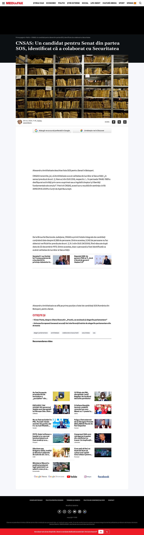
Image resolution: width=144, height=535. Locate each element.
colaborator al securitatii (70, 333)
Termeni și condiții (73, 500)
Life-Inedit (95, 3)
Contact (111, 500)
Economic (51, 3)
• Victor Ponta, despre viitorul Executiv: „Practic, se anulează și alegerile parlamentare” (70, 320)
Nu (107, 532)
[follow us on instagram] (88, 477)
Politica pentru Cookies (54, 500)
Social (85, 3)
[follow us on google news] (40, 477)
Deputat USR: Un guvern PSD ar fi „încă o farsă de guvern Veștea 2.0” (83, 259)
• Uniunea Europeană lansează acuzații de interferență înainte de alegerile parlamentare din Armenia (72, 324)
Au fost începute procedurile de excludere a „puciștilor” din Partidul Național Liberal (40, 395)
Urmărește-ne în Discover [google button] (92, 130)
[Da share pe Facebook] (113, 122)
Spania (130, 3)
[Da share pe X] (119, 122)
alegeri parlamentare (41, 333)
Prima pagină (20, 37)
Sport (122, 3)
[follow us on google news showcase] (56, 477)
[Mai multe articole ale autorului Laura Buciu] (19, 122)
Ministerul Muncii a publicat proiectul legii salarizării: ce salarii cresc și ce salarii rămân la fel (41, 466)
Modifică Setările (72, 505)
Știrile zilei (38, 3)
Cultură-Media (110, 3)
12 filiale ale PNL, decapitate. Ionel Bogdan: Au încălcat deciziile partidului (82, 395)
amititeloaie (55, 333)
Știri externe (73, 3)
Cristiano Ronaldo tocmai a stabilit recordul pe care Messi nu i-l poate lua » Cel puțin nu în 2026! (83, 408)
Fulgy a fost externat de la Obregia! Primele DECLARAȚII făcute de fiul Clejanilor (83, 423)
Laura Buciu (27, 123)
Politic (61, 3)
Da (101, 532)
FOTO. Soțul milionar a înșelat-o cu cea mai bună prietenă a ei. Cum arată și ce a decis (42, 437)
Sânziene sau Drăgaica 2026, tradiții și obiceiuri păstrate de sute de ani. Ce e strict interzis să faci (42, 452)
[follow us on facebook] (103, 477)
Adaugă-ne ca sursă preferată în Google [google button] (52, 130)
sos (94, 333)
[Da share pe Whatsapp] (125, 122)
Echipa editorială (36, 500)
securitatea (86, 333)
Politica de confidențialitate (94, 500)
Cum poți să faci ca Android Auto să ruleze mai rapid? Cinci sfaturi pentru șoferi (82, 452)
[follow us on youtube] (72, 477)
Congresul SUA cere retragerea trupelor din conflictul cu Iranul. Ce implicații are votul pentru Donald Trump (82, 437)
